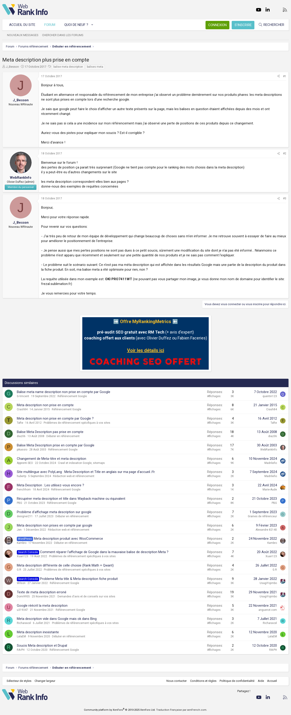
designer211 (25, 516)
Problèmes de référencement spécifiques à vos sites (77, 422)
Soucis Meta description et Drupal (42, 645)
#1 (284, 76)
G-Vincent (23, 396)
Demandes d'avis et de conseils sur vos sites (86, 596)
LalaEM (21, 636)
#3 (284, 198)
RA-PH (21, 649)
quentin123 (270, 396)
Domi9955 (23, 596)
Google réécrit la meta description (42, 606)
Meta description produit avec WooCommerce (68, 539)
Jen (19, 529)
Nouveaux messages (23, 35)
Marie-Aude (270, 489)
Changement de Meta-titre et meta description (51, 459)
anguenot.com (267, 609)
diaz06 (21, 436)
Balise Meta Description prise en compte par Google (55, 445)
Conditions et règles (203, 681)
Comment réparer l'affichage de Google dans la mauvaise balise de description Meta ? (104, 552)
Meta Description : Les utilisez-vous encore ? (50, 485)
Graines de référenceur (262, 516)
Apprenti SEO (25, 463)
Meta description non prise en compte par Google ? (55, 418)
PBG (19, 503)
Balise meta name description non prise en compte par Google (63, 392)
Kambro (21, 542)
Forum (50, 25)
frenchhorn (24, 489)
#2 (284, 153)
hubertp (21, 476)
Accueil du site (22, 25)
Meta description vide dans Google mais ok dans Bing (57, 619)
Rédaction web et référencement (73, 476)
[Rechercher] (271, 24)
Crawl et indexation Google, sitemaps (81, 463)
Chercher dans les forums (63, 35)
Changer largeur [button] (45, 681)
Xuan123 (22, 556)
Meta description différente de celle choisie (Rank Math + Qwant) (65, 565)
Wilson (21, 583)
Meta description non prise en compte (45, 405)
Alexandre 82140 (266, 529)
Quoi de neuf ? (76, 25)
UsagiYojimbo (268, 583)
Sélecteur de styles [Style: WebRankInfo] (19, 681)
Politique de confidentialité (236, 681)
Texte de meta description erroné (41, 592)
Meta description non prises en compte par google (54, 525)
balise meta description (68, 66)
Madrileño (270, 463)
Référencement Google (72, 396)
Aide (260, 681)
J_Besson (12, 66)
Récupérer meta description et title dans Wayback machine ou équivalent (71, 499)
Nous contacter (176, 681)
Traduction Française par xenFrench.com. (181, 709)
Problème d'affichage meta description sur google (54, 512)
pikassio (22, 449)
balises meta (95, 66)
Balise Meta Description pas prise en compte (50, 432)
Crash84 (22, 409)
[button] (92, 24)
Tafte (20, 422)
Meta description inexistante (38, 632)
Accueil (272, 681)
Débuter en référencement (63, 436)
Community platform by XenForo (120, 709)
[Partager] (278, 76)
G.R (19, 569)
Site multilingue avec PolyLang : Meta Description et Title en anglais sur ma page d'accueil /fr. (86, 472)
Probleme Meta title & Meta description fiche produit (79, 579)
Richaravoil (24, 623)
